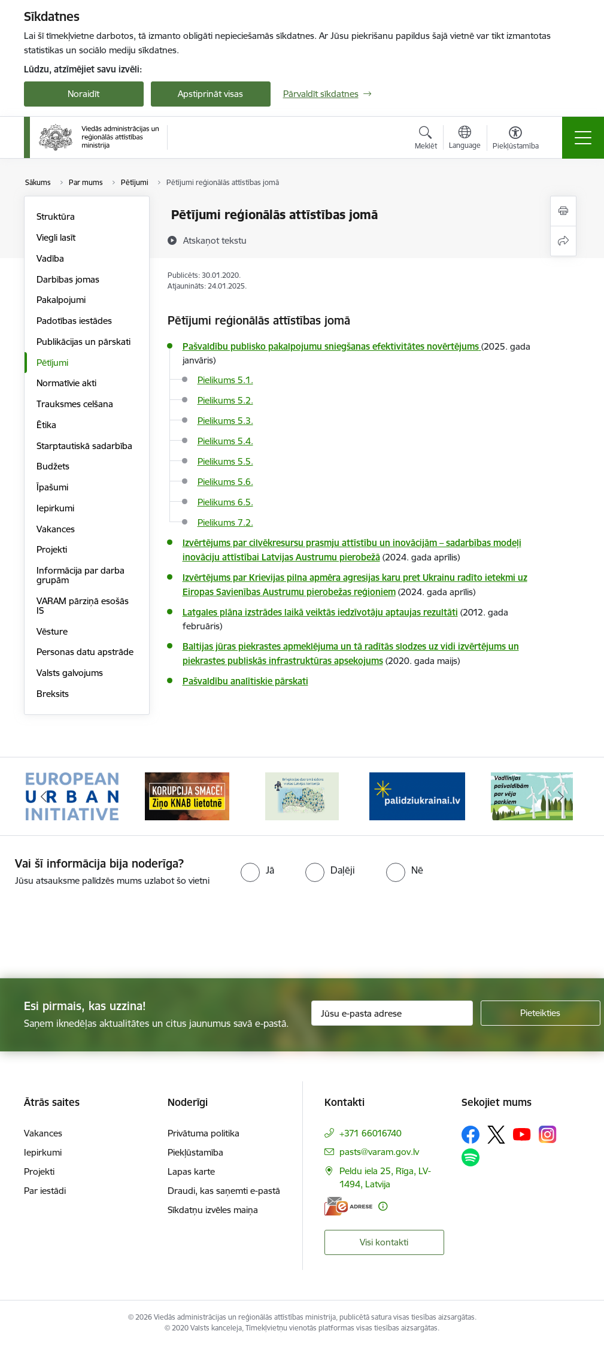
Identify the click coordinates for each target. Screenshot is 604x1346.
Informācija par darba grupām (81, 575)
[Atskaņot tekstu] (215, 240)
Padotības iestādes (74, 320)
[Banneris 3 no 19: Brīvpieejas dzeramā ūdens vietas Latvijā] (301, 795)
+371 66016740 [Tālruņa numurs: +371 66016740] (370, 1133)
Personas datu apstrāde (85, 651)
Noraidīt (83, 93)
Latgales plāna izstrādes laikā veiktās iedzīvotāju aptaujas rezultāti (320, 612)
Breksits (53, 693)
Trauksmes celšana (75, 404)
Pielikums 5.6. (225, 481)
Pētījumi (52, 362)
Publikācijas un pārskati (83, 341)
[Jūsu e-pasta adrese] (392, 1013)
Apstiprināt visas (210, 93)
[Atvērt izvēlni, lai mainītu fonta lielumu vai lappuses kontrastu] (516, 139)
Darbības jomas (68, 279)
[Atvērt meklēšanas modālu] (426, 139)
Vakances (56, 529)
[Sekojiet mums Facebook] (470, 1135)
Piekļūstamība (195, 1152)
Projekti (52, 549)
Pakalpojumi (61, 299)
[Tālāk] (561, 796)
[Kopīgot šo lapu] (563, 241)
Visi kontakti (384, 1242)
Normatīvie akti (66, 383)
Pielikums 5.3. (225, 420)
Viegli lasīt (56, 237)
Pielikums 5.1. (225, 380)
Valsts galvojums (70, 672)
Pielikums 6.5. (225, 502)
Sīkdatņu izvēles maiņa (213, 1209)
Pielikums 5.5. (225, 461)
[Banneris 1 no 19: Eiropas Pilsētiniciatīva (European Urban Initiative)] (72, 795)
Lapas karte (191, 1171)
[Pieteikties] (540, 1013)
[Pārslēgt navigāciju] (583, 138)
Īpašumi (52, 487)
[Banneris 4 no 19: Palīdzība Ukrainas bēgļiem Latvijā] (417, 795)
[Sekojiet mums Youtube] (522, 1134)
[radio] (257, 870)
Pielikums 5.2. (225, 400)
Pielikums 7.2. (225, 522)
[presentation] (100, 933)
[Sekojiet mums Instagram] (548, 1134)
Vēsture (52, 631)
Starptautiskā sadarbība (84, 445)
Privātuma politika (203, 1133)
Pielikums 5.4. (225, 441)
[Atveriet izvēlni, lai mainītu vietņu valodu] (465, 139)
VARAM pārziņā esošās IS (83, 605)
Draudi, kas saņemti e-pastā (224, 1190)
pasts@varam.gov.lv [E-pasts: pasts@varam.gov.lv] (379, 1151)
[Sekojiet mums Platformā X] (496, 1135)
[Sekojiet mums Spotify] (470, 1157)
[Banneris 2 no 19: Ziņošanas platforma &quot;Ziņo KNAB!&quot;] (187, 795)
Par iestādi (45, 1190)
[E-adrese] (348, 1206)
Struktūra (56, 216)
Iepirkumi (55, 508)
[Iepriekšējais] (43, 796)
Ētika (46, 425)
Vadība (50, 258)
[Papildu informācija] (382, 1206)
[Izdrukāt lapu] (563, 211)
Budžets (53, 466)
